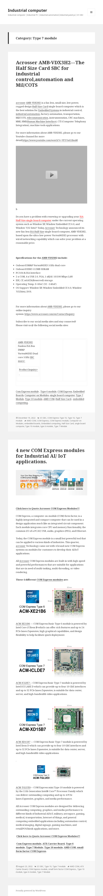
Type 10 (71, 418)
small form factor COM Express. (62, 869)
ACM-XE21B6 (23, 623)
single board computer (62, 395)
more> (21, 360)
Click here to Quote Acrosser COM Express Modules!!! (48, 508)
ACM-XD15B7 (23, 741)
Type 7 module (59, 866)
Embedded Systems (48, 110)
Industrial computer (27, 10)
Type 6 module (48, 391)
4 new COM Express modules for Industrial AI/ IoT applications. (50, 456)
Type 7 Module (60, 426)
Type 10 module (33, 398)
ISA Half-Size (37, 231)
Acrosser (50, 227)
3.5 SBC (43, 418)
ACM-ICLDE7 (23, 682)
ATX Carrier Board (54, 843)
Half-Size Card (63, 398)
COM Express (65, 391)
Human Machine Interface (41, 121)
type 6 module (46, 426)
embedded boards (32, 423)
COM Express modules (50, 579)
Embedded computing (50, 423)
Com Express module (27, 391)
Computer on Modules (37, 395)
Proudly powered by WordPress (31, 890)
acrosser (20, 102)
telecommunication (37, 117)
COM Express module (59, 420)
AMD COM (48, 398)
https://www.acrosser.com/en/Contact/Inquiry (50, 314)
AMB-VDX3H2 (33, 102)
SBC (32, 357)
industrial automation (28, 113)
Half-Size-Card (40, 106)
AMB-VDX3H (49, 257)
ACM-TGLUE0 (23, 787)
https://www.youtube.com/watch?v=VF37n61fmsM (50, 140)
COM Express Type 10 (57, 418)
